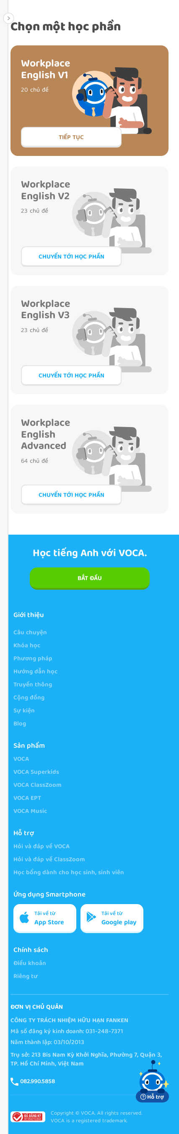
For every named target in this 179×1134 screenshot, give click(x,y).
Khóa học (26, 646)
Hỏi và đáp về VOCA (41, 847)
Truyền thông (32, 685)
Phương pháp (32, 659)
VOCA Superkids (36, 772)
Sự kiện (24, 711)
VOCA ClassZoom (37, 785)
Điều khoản (29, 964)
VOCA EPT (27, 798)
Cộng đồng (28, 698)
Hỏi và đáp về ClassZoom (49, 860)
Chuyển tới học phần (71, 257)
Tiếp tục (71, 137)
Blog (19, 724)
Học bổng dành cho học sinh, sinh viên (68, 873)
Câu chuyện (30, 633)
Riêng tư (25, 977)
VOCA (21, 759)
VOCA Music (30, 811)
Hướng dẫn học (35, 672)
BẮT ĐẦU (90, 578)
